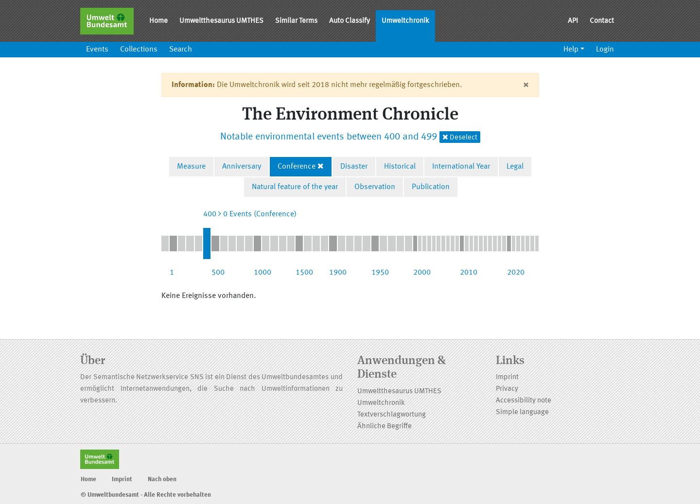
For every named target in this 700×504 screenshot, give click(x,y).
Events (97, 49)
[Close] (526, 85)
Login (605, 49)
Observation (374, 187)
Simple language (522, 412)
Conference (296, 167)
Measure (191, 167)
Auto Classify (349, 21)
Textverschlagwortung (391, 414)
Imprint (507, 377)
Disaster (354, 167)
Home (158, 21)
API (573, 21)
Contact (602, 21)
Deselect (459, 137)
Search (180, 49)
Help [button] (570, 49)
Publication (431, 187)
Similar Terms (296, 21)
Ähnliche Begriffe (384, 426)
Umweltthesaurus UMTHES (221, 21)
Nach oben (162, 479)
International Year (461, 167)
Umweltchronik (405, 21)
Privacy (507, 389)
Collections (139, 49)
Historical (400, 167)
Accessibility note (523, 400)
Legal (515, 167)
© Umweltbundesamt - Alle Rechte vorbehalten (146, 495)
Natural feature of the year (295, 187)
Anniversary (241, 167)
